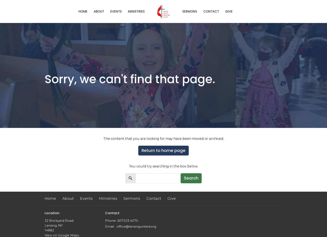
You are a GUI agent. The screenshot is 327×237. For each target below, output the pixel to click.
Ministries (136, 11)
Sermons (189, 11)
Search (191, 178)
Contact (211, 11)
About (99, 11)
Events (116, 11)
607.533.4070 (127, 221)
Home (82, 11)
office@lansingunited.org (136, 226)
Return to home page (163, 150)
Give (229, 11)
